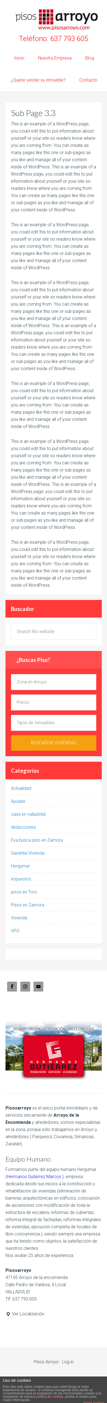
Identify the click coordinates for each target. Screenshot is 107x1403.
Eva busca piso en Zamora (37, 840)
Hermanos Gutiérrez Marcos (34, 1176)
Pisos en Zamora (27, 904)
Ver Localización (24, 1313)
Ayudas (18, 801)
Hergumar (20, 866)
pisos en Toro (24, 892)
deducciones (23, 827)
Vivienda (19, 917)
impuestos (21, 879)
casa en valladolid (28, 814)
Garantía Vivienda (27, 853)
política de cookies (49, 1397)
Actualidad (21, 788)
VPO (15, 930)
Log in (68, 1361)
